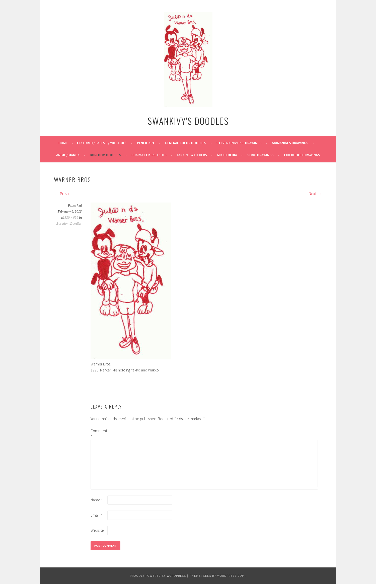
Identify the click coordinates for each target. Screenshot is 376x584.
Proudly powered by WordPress (158, 575)
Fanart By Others (192, 155)
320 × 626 (71, 217)
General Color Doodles (185, 143)
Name (97, 499)
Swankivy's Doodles (188, 120)
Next (315, 193)
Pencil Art (146, 143)
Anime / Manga (68, 155)
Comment (99, 433)
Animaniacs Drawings (290, 143)
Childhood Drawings (302, 155)
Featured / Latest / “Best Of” (102, 143)
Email (96, 515)
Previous (64, 193)
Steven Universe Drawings (239, 143)
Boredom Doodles (105, 155)
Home (62, 143)
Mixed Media (227, 155)
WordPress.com (231, 575)
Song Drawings (260, 155)
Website (97, 530)
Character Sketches (149, 155)
